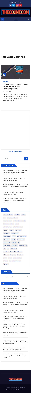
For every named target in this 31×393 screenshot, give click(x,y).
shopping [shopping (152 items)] (12, 254)
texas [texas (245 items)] (5, 258)
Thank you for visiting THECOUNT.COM (16, 387)
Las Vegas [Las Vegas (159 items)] (6, 239)
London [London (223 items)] (13, 239)
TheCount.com (10, 283)
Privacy (8, 389)
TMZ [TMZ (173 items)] (10, 258)
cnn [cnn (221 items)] (12, 224)
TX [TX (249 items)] (10, 261)
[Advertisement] (15, 37)
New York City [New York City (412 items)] (23, 245)
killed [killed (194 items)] (13, 236)
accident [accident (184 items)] (17, 214)
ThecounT (5, 81)
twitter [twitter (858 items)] (6, 261)
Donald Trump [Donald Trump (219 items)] (8, 227)
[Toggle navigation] (16, 19)
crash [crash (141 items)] (16, 224)
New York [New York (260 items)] (14, 245)
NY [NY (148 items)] (4, 248)
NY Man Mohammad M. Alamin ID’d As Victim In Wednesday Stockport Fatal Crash (15, 186)
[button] (28, 19)
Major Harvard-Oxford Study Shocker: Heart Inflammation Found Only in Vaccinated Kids (15, 172)
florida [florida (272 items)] (5, 230)
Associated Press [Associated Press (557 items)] (12, 217)
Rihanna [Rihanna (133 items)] (6, 254)
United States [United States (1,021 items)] (17, 261)
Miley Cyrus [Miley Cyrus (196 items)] (7, 242)
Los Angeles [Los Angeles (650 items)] (20, 239)
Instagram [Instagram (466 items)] (6, 233)
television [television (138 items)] (20, 254)
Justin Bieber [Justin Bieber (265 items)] (15, 233)
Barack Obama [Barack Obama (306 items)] (8, 221)
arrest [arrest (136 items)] (23, 214)
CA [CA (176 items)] (25, 221)
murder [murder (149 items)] (14, 242)
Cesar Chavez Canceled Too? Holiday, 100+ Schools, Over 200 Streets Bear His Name (15, 333)
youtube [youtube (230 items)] (6, 264)
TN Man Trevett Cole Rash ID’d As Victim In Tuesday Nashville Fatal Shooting (14, 326)
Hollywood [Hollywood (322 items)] (18, 230)
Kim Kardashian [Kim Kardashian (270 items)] (21, 236)
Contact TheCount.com (17, 389)
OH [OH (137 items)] (8, 248)
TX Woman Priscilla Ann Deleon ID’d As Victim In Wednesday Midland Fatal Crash (15, 200)
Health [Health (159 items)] (11, 230)
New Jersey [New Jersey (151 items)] (7, 245)
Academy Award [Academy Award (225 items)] (8, 214)
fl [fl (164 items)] (21, 227)
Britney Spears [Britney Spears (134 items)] (18, 221)
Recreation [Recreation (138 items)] (14, 248)
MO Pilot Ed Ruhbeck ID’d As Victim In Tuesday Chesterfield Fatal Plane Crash (14, 355)
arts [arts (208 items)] (5, 217)
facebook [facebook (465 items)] (16, 227)
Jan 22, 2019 (8, 91)
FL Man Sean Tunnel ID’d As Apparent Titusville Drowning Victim (15, 86)
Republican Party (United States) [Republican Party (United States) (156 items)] (13, 251)
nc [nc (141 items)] (19, 242)
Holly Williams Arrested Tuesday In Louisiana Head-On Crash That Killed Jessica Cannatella (15, 341)
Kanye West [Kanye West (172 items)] (7, 236)
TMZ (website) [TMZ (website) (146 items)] (17, 258)
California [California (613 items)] (6, 224)
